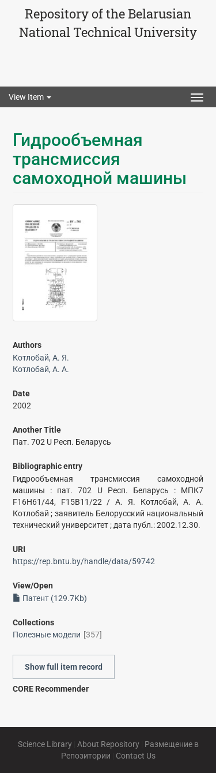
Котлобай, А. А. (41, 369)
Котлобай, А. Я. (41, 357)
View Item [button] (30, 97)
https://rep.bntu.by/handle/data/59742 (84, 561)
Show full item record (64, 666)
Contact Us (136, 755)
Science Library (45, 744)
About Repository (108, 744)
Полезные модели (47, 634)
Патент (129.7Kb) (50, 598)
